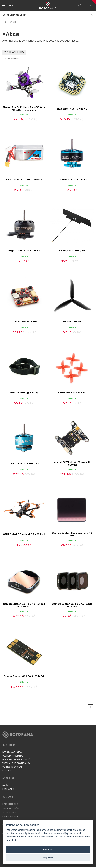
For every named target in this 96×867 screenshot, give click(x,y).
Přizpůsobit (48, 857)
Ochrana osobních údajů (16, 759)
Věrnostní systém (12, 767)
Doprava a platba (12, 752)
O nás (5, 785)
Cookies (6, 770)
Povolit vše (48, 849)
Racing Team (9, 789)
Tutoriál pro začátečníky (16, 763)
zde (15, 840)
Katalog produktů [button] (48, 15)
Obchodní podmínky (12, 756)
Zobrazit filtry (14, 52)
